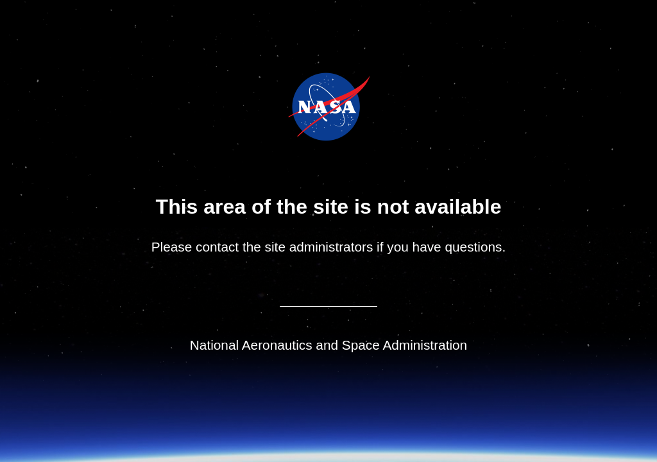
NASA (296, 106)
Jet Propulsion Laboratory (337, 89)
